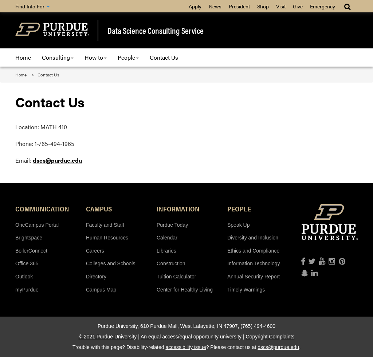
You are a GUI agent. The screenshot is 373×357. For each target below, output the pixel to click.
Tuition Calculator (176, 276)
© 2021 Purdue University (108, 337)
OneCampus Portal (37, 225)
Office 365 (27, 263)
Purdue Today (172, 225)
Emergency (322, 6)
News (215, 6)
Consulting (58, 57)
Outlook (24, 276)
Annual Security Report (253, 276)
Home (23, 57)
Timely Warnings (246, 290)
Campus (99, 208)
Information (178, 208)
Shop (263, 6)
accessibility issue (185, 347)
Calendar (167, 238)
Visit (281, 6)
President (239, 6)
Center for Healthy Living (185, 290)
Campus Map (101, 290)
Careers (95, 251)
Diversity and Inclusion (252, 238)
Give (298, 6)
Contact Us (164, 57)
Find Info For (32, 6)
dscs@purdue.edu (57, 160)
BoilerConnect (31, 251)
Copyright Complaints (270, 337)
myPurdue (27, 290)
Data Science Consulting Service (155, 30)
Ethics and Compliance (253, 251)
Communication (42, 208)
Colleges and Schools (110, 263)
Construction (171, 263)
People (128, 57)
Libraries (166, 251)
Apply (195, 6)
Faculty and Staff (105, 225)
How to (96, 57)
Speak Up (238, 225)
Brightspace (28, 238)
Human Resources (107, 238)
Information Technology (253, 263)
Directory (96, 276)
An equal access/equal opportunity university (191, 337)
